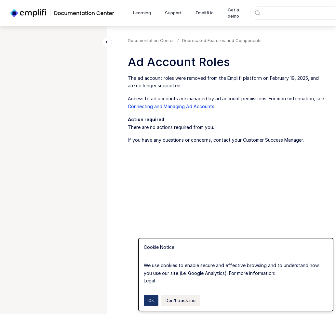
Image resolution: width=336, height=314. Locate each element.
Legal (149, 280)
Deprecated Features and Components (222, 40)
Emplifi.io (205, 12)
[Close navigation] (106, 42)
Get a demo (233, 13)
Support (173, 12)
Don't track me (180, 300)
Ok (151, 300)
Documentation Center (151, 40)
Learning (142, 12)
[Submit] (257, 13)
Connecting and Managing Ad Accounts (171, 106)
